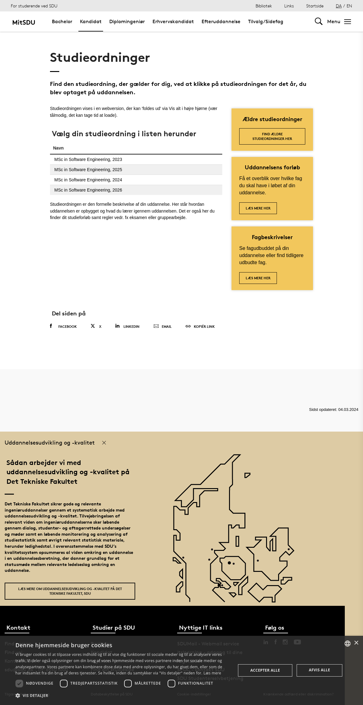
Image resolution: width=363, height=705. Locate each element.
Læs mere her (258, 208)
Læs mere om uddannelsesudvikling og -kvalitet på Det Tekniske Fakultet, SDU (70, 591)
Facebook (63, 326)
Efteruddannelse (221, 21)
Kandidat (91, 21)
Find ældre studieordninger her (272, 136)
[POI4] (232, 565)
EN (349, 5)
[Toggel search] (319, 21)
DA (339, 5)
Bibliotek (264, 5)
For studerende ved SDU (34, 5)
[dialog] (181, 670)
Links (289, 5)
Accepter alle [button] (265, 670)
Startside (314, 5)
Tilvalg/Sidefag (265, 21)
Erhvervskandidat (173, 21)
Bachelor (62, 21)
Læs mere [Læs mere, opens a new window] (212, 673)
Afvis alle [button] (319, 670)
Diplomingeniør (127, 21)
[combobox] (347, 643)
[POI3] (221, 587)
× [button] (356, 643)
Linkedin (127, 326)
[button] (122, 696)
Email (162, 326)
